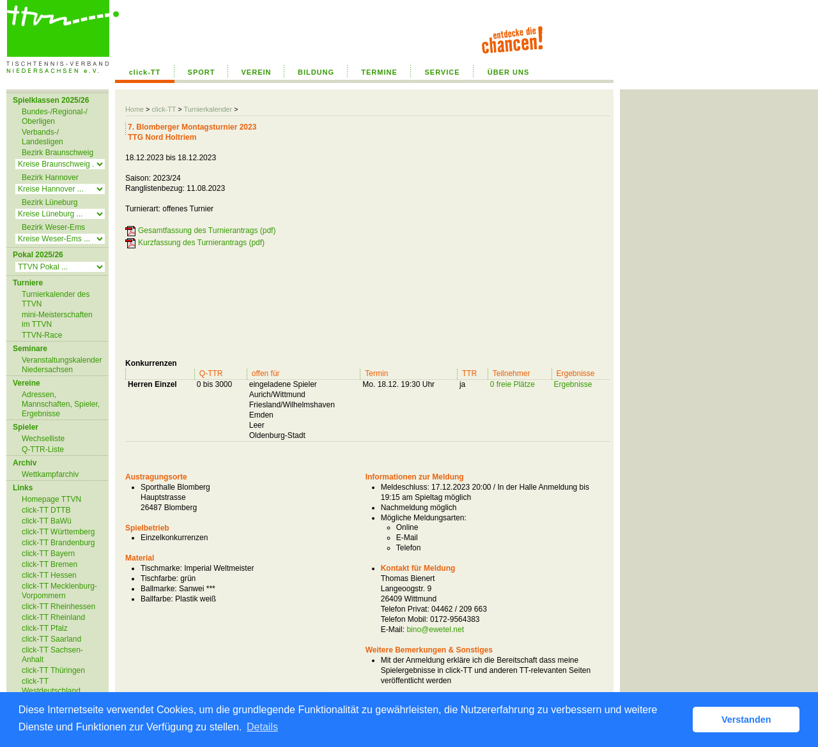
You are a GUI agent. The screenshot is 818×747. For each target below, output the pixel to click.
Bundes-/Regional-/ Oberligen (55, 116)
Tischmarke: (161, 568)
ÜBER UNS (508, 72)
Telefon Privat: (405, 609)
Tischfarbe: (159, 578)
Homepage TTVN (51, 499)
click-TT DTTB (46, 510)
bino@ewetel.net (435, 629)
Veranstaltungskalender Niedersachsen (62, 365)
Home (134, 109)
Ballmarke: (159, 588)
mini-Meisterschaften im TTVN (57, 319)
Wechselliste (43, 438)
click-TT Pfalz (45, 628)
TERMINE (379, 72)
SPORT (201, 72)
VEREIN (257, 72)
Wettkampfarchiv (50, 474)
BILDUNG (316, 72)
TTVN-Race (42, 335)
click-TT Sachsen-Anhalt (52, 654)
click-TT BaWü (47, 521)
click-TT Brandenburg (58, 542)
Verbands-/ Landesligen (42, 137)
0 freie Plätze (512, 384)
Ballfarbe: (157, 598)
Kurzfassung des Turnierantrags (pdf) (201, 242)
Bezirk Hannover (50, 177)
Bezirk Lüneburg (49, 202)
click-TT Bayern (48, 553)
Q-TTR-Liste (43, 449)
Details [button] (262, 726)
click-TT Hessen (49, 575)
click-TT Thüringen (53, 670)
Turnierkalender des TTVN (55, 299)
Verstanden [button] (746, 719)
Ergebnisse (573, 384)
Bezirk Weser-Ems (53, 227)
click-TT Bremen (49, 564)
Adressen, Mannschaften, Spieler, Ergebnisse (61, 404)
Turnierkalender (207, 109)
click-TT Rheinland (53, 617)
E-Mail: (393, 629)
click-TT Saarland (51, 639)
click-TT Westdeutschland (51, 686)
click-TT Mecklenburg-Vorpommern (59, 591)
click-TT (145, 72)
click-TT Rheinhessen (58, 606)
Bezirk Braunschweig (57, 152)
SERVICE (441, 72)
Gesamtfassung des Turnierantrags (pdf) (206, 230)
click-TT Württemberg (58, 531)
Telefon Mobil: (404, 619)
